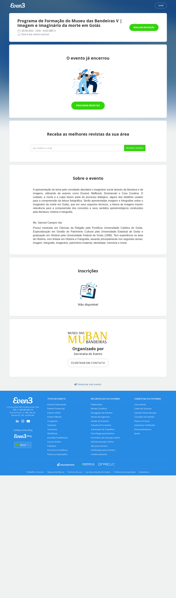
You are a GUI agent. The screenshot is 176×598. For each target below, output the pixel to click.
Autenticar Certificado (144, 425)
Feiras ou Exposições (57, 454)
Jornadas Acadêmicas (57, 437)
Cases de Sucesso (143, 408)
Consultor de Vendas (144, 416)
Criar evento (140, 404)
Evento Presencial (56, 408)
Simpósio (51, 425)
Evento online (54, 412)
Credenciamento (99, 454)
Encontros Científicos (57, 450)
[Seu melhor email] (77, 148)
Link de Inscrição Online (102, 441)
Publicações (96, 404)
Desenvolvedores (142, 429)
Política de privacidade (125, 472)
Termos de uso (74, 472)
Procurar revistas (88, 105)
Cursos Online (54, 441)
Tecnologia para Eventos (102, 433)
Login (160, 5)
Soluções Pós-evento (101, 425)
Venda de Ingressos (100, 416)
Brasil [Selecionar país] (22, 444)
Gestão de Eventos (100, 421)
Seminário (52, 429)
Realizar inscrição (144, 27)
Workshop (52, 433)
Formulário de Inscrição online (105, 437)
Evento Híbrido (54, 416)
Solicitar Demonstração (145, 412)
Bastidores (144, 472)
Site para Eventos (99, 446)
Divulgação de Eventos (101, 412)
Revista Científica (99, 408)
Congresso (52, 421)
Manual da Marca (55, 472)
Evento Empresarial (56, 404)
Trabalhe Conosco (35, 472)
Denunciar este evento (88, 384)
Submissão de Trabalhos (103, 429)
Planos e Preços (142, 421)
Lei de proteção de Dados (98, 472)
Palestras (51, 446)
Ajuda (137, 433)
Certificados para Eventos (103, 450)
